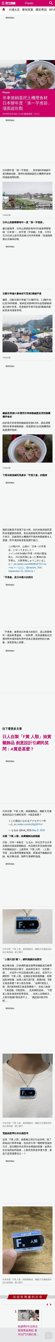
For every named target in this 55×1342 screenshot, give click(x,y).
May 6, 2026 (38, 830)
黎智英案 (27, 9)
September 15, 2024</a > (21, 571)
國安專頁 (41, 9)
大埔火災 (14, 9)
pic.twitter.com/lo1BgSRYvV (28, 824)
